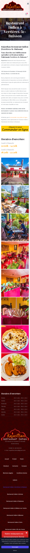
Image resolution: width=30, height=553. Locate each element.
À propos (24, 466)
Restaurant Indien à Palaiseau (15, 501)
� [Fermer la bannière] (26, 532)
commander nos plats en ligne (18, 117)
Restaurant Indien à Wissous (15, 515)
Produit (14, 459)
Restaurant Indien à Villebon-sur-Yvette (15, 508)
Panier (22, 459)
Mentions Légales (8, 473)
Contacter (15, 466)
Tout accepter (15, 547)
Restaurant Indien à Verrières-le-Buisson (15, 487)
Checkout (6, 466)
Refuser (15, 550)
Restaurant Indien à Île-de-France (15, 529)
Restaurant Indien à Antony (15, 494)
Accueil (7, 459)
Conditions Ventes (22, 473)
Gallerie (15, 480)
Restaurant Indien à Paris (15, 522)
